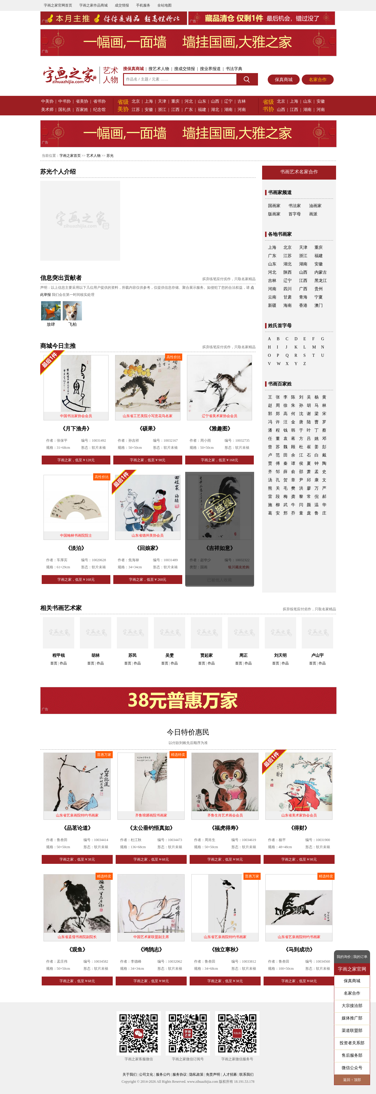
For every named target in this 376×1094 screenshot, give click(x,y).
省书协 (99, 101)
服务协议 (179, 1074)
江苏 (136, 109)
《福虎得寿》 (225, 828)
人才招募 (230, 1074)
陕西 (287, 272)
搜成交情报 (184, 69)
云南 (272, 297)
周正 (243, 655)
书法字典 (234, 69)
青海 (303, 297)
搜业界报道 (210, 69)
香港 (303, 305)
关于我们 (129, 1074)
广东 (189, 109)
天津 (162, 101)
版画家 (274, 214)
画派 (313, 214)
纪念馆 (99, 109)
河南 (242, 109)
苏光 (110, 156)
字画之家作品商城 (93, 5)
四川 (287, 289)
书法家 (294, 206)
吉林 (242, 101)
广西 (303, 289)
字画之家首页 (70, 156)
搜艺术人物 (159, 69)
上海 (149, 101)
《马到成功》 (299, 950)
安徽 (149, 109)
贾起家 (206, 655)
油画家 (315, 206)
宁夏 (318, 297)
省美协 (82, 101)
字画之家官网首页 (58, 5)
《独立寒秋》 (225, 950)
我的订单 (360, 957)
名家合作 (318, 79)
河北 (189, 101)
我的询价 (344, 957)
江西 (175, 109)
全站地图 (164, 5)
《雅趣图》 (219, 429)
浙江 (162, 109)
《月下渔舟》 (76, 429)
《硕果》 (147, 429)
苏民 (132, 655)
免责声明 (213, 1074)
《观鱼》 (77, 950)
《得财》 (299, 828)
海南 (287, 305)
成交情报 (122, 5)
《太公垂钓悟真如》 (151, 828)
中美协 (47, 101)
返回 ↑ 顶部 (352, 1080)
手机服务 (143, 5)
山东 (202, 101)
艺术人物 (93, 156)
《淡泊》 (76, 548)
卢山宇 (317, 655)
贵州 (318, 289)
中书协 (64, 101)
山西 (215, 101)
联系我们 (246, 1074)
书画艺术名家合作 (299, 171)
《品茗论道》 (77, 828)
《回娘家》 (147, 548)
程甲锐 (58, 655)
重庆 (175, 101)
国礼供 (64, 109)
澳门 (318, 305)
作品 (63, 663)
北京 (136, 101)
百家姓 (82, 109)
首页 (53, 663)
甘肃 (287, 297)
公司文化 (146, 1074)
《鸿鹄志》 (151, 950)
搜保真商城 (133, 69)
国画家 (274, 206)
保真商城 (284, 79)
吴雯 (169, 655)
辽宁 (228, 101)
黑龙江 (320, 280)
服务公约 (163, 1074)
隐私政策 (196, 1074)
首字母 (294, 214)
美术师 (47, 109)
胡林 (95, 655)
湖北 (215, 109)
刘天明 (280, 655)
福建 (202, 109)
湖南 (228, 109)
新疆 (272, 305)
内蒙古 (320, 272)
